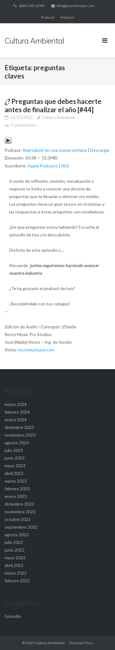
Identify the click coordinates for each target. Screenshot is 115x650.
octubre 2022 (18, 519)
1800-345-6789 (31, 5)
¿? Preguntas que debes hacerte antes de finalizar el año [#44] (53, 105)
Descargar (100, 150)
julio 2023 (14, 450)
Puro (89, 642)
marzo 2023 (16, 481)
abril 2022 (14, 565)
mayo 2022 (15, 557)
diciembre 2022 (19, 504)
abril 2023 (14, 473)
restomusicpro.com (36, 349)
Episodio (13, 616)
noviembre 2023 (20, 435)
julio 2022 (14, 542)
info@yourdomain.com (75, 5)
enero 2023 (16, 496)
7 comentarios (23, 125)
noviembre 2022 (20, 511)
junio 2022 (15, 549)
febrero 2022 (17, 580)
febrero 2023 (17, 488)
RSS (65, 165)
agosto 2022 (17, 534)
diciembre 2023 (19, 427)
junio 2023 (15, 458)
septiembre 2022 (21, 527)
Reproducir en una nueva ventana (55, 150)
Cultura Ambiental (58, 117)
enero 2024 (16, 419)
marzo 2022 (16, 572)
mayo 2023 (15, 465)
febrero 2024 (17, 412)
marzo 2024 (16, 404)
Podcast (47, 17)
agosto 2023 (17, 442)
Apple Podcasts (43, 165)
